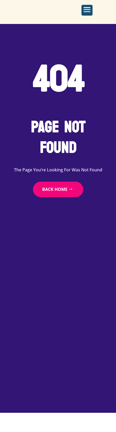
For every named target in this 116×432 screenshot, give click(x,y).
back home (54, 189)
